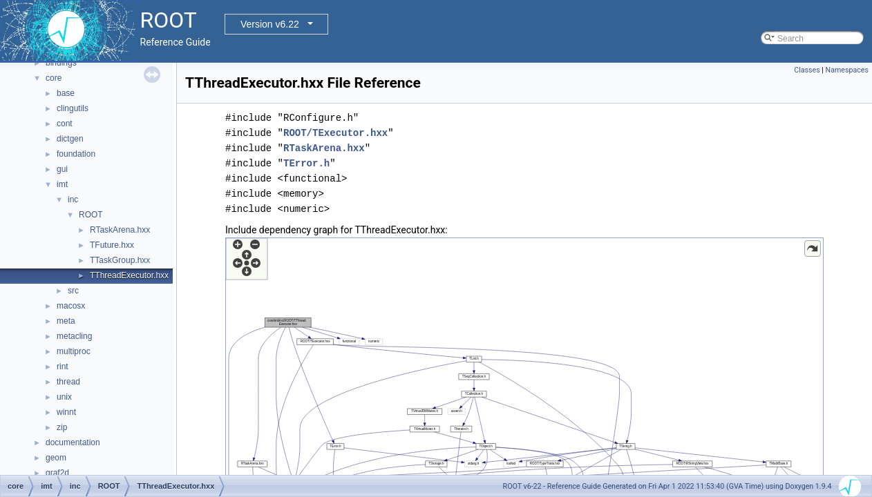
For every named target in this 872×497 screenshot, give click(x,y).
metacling (74, 336)
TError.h (306, 163)
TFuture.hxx (112, 245)
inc (73, 199)
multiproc (74, 351)
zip (62, 427)
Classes (806, 70)
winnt (66, 412)
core (53, 78)
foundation (76, 154)
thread (68, 382)
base (66, 93)
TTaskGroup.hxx (120, 260)
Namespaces (847, 70)
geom (56, 457)
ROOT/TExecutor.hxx (335, 132)
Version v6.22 (269, 24)
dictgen (70, 139)
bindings (61, 63)
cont (65, 123)
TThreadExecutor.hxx (129, 275)
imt (62, 184)
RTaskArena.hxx (120, 230)
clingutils (72, 108)
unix (64, 397)
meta (66, 321)
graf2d (57, 473)
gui (62, 169)
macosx (71, 306)
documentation (73, 442)
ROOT (91, 215)
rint (62, 366)
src (73, 290)
